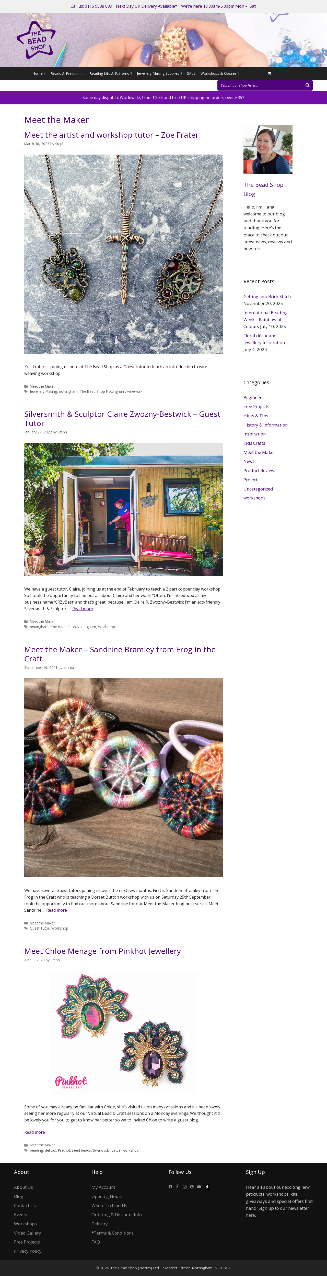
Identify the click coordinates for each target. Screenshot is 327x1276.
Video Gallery (27, 1233)
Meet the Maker (42, 386)
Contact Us (25, 1205)
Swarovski (101, 1150)
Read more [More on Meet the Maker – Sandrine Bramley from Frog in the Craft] (56, 910)
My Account (103, 1187)
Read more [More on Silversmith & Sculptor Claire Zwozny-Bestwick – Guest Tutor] (82, 609)
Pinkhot (64, 1150)
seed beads (81, 1150)
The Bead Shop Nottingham (102, 391)
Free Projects (256, 406)
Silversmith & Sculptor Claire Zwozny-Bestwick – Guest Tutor (122, 418)
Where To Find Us (109, 1205)
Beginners (253, 397)
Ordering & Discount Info (116, 1214)
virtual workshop (125, 1150)
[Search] (307, 85)
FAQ (95, 1242)
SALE (191, 73)
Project (250, 480)
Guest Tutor (39, 928)
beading (36, 1150)
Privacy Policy (28, 1251)
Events (20, 1214)
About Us (23, 1187)
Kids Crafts (254, 443)
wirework (134, 391)
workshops (254, 498)
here (250, 1215)
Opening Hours (106, 1196)
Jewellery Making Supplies (159, 73)
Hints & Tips (255, 416)
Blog (18, 1196)
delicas (50, 1150)
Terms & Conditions (114, 1233)
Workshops (25, 1224)
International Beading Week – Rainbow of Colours (265, 319)
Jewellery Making (43, 391)
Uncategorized (258, 489)
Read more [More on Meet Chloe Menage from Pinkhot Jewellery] (34, 1132)
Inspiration (254, 434)
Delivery (99, 1224)
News (248, 461)
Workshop (106, 626)
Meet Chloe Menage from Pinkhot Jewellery (102, 951)
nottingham (68, 391)
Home (38, 73)
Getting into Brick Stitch (267, 296)
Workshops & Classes (220, 73)
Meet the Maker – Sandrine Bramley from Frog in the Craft (120, 654)
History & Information (265, 425)
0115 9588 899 (98, 6)
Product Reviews (259, 470)
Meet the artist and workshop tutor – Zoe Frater (111, 134)
